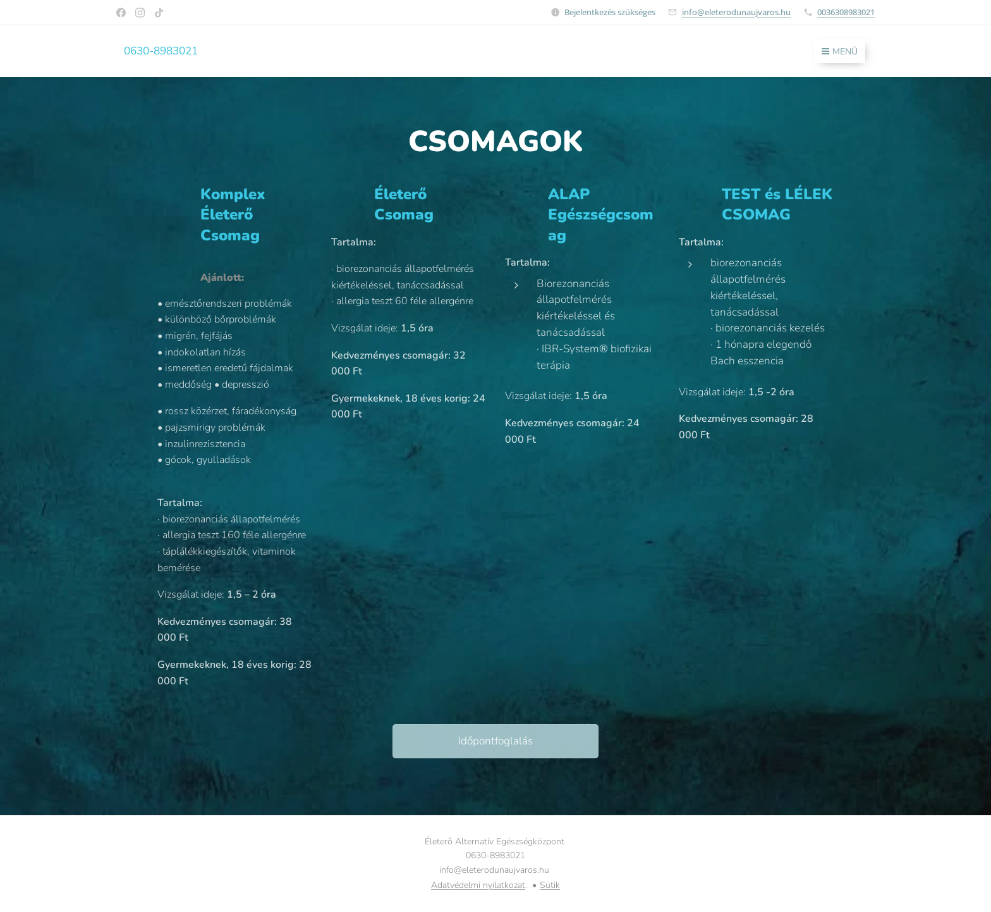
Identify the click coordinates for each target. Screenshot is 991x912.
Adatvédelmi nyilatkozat (478, 885)
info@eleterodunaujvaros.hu (736, 12)
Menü (840, 52)
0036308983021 (846, 12)
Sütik (550, 885)
